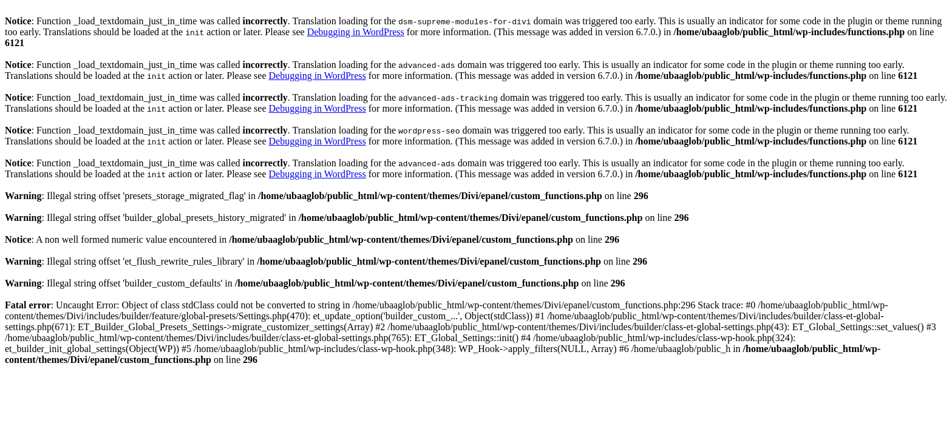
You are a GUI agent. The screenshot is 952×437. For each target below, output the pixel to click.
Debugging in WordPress (355, 32)
